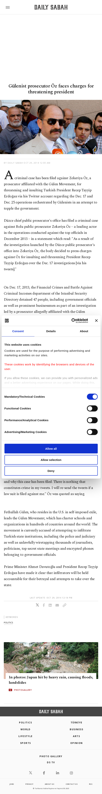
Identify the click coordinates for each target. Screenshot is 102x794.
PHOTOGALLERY (23, 690)
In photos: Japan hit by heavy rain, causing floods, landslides (51, 679)
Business (76, 729)
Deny (51, 470)
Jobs (11, 784)
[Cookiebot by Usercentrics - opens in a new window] (71, 320)
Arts (76, 736)
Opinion (76, 743)
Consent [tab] (18, 331)
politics (8, 622)
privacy (29, 784)
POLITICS (25, 722)
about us (49, 784)
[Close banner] (96, 320)
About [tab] (84, 331)
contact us (72, 784)
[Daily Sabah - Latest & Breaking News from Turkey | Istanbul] (51, 7)
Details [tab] (51, 331)
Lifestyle (25, 736)
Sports (25, 743)
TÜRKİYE (76, 722)
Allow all (51, 448)
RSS (91, 784)
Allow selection (51, 459)
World (26, 729)
